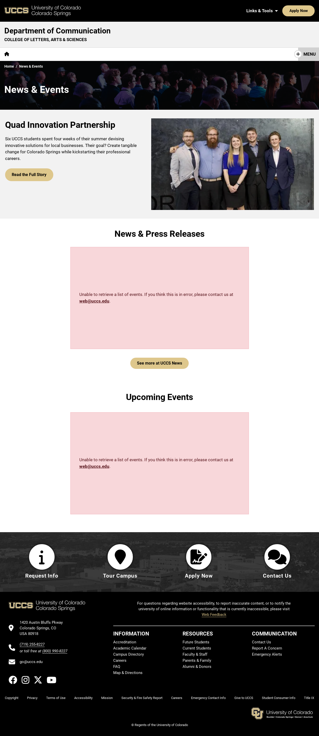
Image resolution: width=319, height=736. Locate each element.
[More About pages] (28, 54)
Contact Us (153, 54)
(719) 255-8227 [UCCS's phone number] (32, 644)
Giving (127, 54)
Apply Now (283, 10)
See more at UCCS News (159, 363)
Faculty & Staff (195, 654)
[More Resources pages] (98, 54)
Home (9, 66)
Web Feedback (214, 614)
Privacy (32, 698)
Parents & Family (197, 660)
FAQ (116, 666)
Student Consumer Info (278, 698)
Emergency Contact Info (208, 698)
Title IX (309, 698)
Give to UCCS (243, 698)
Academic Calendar (129, 648)
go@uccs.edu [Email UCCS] (31, 661)
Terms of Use (56, 698)
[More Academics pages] (61, 54)
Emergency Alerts (267, 654)
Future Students (196, 642)
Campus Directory (128, 654)
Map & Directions (128, 672)
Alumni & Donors (197, 666)
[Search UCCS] (309, 10)
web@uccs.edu (94, 301)
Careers (119, 660)
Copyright (11, 698)
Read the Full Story (28, 173)
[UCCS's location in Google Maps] (43, 628)
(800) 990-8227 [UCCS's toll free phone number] (54, 651)
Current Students (197, 648)
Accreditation (124, 642)
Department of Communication (57, 30)
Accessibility (83, 698)
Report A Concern (267, 648)
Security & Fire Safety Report (141, 698)
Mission (107, 698)
